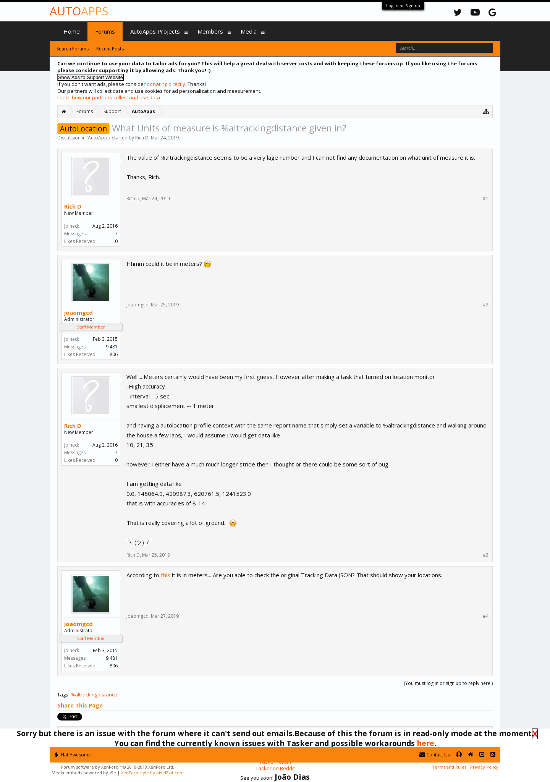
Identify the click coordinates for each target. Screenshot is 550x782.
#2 (486, 305)
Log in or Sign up (403, 5)
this (165, 575)
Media (249, 31)
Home (71, 31)
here (425, 743)
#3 (486, 555)
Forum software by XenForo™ (117, 767)
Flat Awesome (73, 754)
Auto (79, 11)
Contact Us (434, 754)
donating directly (166, 84)
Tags (62, 694)
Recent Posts (110, 48)
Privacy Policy (484, 767)
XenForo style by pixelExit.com (152, 773)
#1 (486, 199)
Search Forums (73, 48)
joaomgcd (78, 312)
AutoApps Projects (155, 31)
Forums (105, 31)
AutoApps (99, 137)
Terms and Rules (449, 767)
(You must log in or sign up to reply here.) (448, 683)
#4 (486, 616)
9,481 (112, 346)
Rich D (142, 137)
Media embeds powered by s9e (84, 773)
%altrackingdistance (94, 694)
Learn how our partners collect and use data (108, 97)
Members (210, 31)
